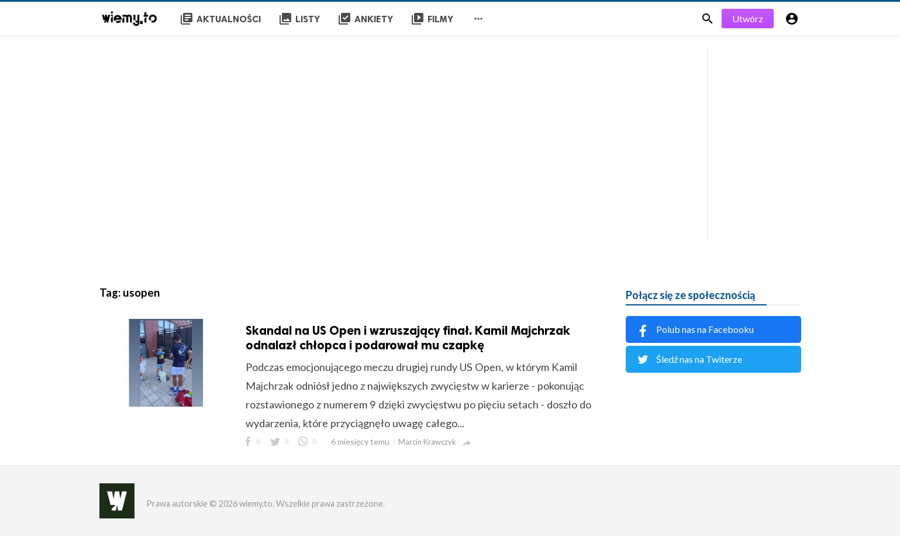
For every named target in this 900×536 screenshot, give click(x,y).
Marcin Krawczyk (427, 441)
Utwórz (747, 18)
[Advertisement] (450, 140)
